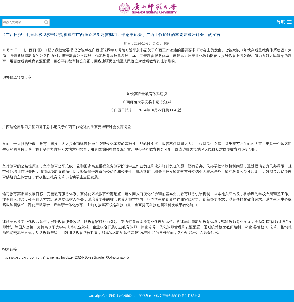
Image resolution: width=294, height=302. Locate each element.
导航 (281, 22)
